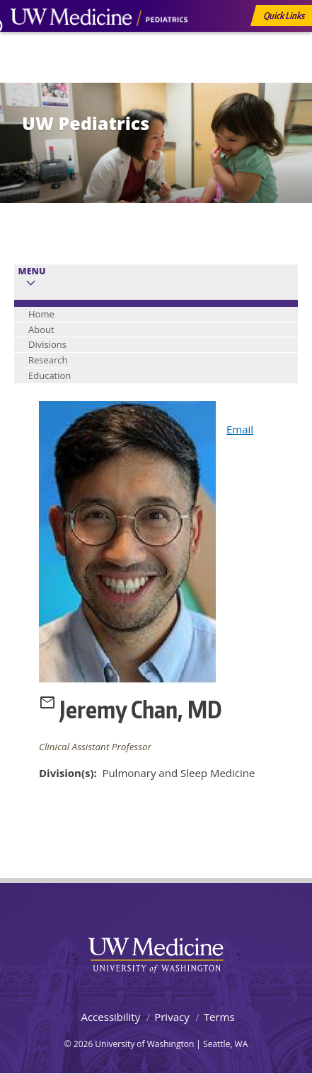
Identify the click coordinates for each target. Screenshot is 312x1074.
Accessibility (110, 1017)
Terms (219, 1017)
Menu (32, 271)
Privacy (171, 1017)
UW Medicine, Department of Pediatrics (99, 43)
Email (239, 429)
